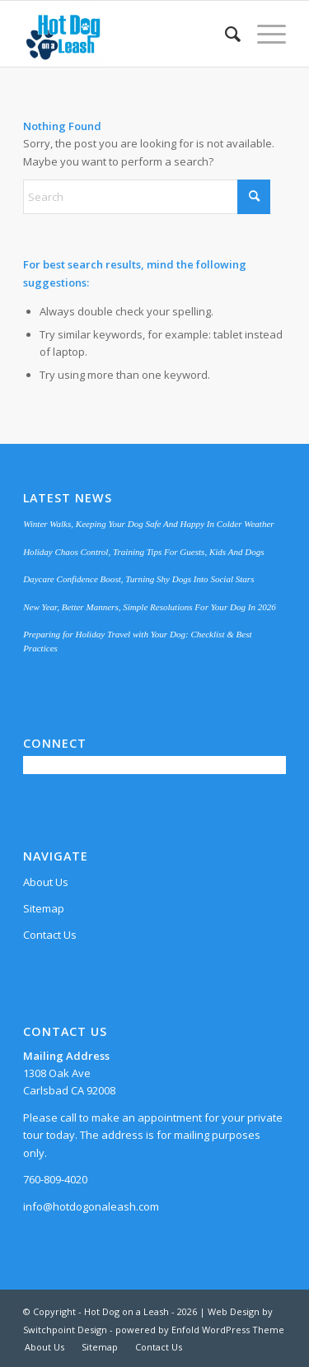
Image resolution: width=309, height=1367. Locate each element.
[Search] (224, 34)
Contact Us (50, 934)
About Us (45, 882)
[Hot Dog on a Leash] (128, 34)
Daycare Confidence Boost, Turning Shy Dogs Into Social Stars (138, 579)
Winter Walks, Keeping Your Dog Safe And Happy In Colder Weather (148, 524)
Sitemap (43, 908)
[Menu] (263, 34)
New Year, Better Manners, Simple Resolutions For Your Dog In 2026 (149, 607)
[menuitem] (224, 34)
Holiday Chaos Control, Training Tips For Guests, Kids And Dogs (143, 552)
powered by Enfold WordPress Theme (199, 1329)
